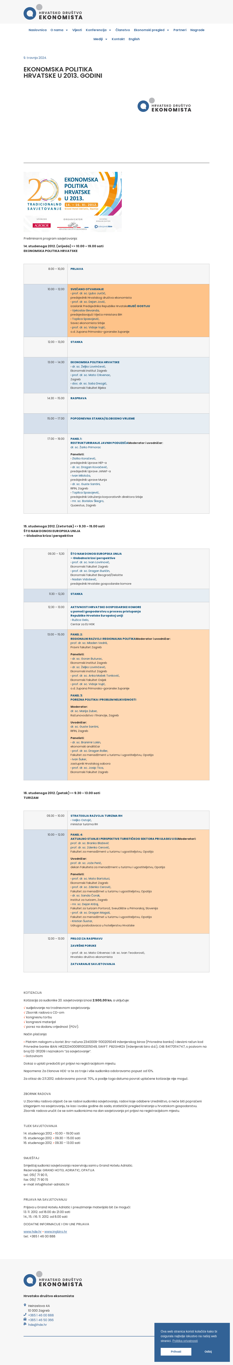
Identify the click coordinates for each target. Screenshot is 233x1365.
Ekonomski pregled (152, 30)
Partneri (179, 30)
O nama (59, 30)
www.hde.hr (33, 1231)
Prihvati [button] (176, 1351)
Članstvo (123, 30)
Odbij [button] (208, 1351)
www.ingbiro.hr (55, 1231)
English (134, 39)
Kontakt (118, 39)
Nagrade (197, 30)
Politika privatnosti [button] (185, 1341)
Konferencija (99, 30)
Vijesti (77, 30)
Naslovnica (38, 30)
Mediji (101, 39)
